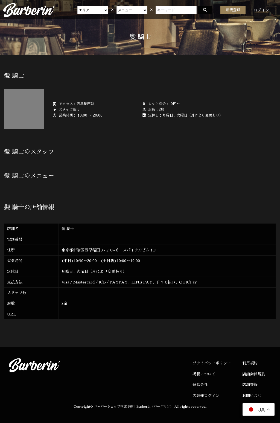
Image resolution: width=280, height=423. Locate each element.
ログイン (261, 10)
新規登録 (233, 10)
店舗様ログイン (205, 396)
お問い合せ (251, 396)
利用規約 (250, 363)
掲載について (203, 374)
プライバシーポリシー (211, 363)
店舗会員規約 (253, 374)
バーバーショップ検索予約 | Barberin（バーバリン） (133, 406)
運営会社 (200, 385)
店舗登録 (250, 385)
